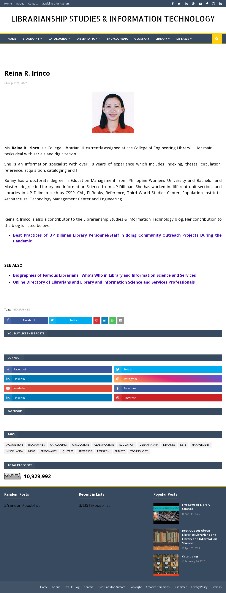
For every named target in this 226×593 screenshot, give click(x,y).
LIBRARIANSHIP (149, 444)
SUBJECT (120, 451)
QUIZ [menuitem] (39, 48)
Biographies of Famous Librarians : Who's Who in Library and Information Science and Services (104, 275)
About (20, 3)
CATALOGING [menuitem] (58, 39)
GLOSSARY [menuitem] (141, 39)
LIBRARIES (169, 444)
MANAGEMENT (200, 444)
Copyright (136, 587)
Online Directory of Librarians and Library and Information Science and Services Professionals (104, 282)
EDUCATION (126, 444)
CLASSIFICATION (104, 444)
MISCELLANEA (14, 451)
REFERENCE (85, 451)
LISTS (183, 444)
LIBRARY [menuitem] (161, 39)
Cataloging (190, 556)
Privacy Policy (199, 587)
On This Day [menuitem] (17, 48)
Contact (33, 3)
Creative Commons (157, 587)
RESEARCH (103, 451)
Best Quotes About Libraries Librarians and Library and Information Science (199, 537)
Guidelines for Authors (56, 3)
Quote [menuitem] (57, 48)
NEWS (31, 451)
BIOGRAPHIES (21, 309)
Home (8, 3)
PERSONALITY (49, 451)
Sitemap (217, 587)
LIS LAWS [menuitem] (182, 39)
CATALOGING (58, 444)
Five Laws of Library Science (196, 507)
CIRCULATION (80, 444)
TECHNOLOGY (139, 451)
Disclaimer (180, 587)
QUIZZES (67, 451)
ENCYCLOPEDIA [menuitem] (117, 39)
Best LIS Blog (71, 587)
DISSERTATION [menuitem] (87, 39)
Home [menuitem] (12, 39)
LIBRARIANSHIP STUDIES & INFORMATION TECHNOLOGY (113, 18)
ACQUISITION (14, 444)
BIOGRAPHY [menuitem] (31, 39)
